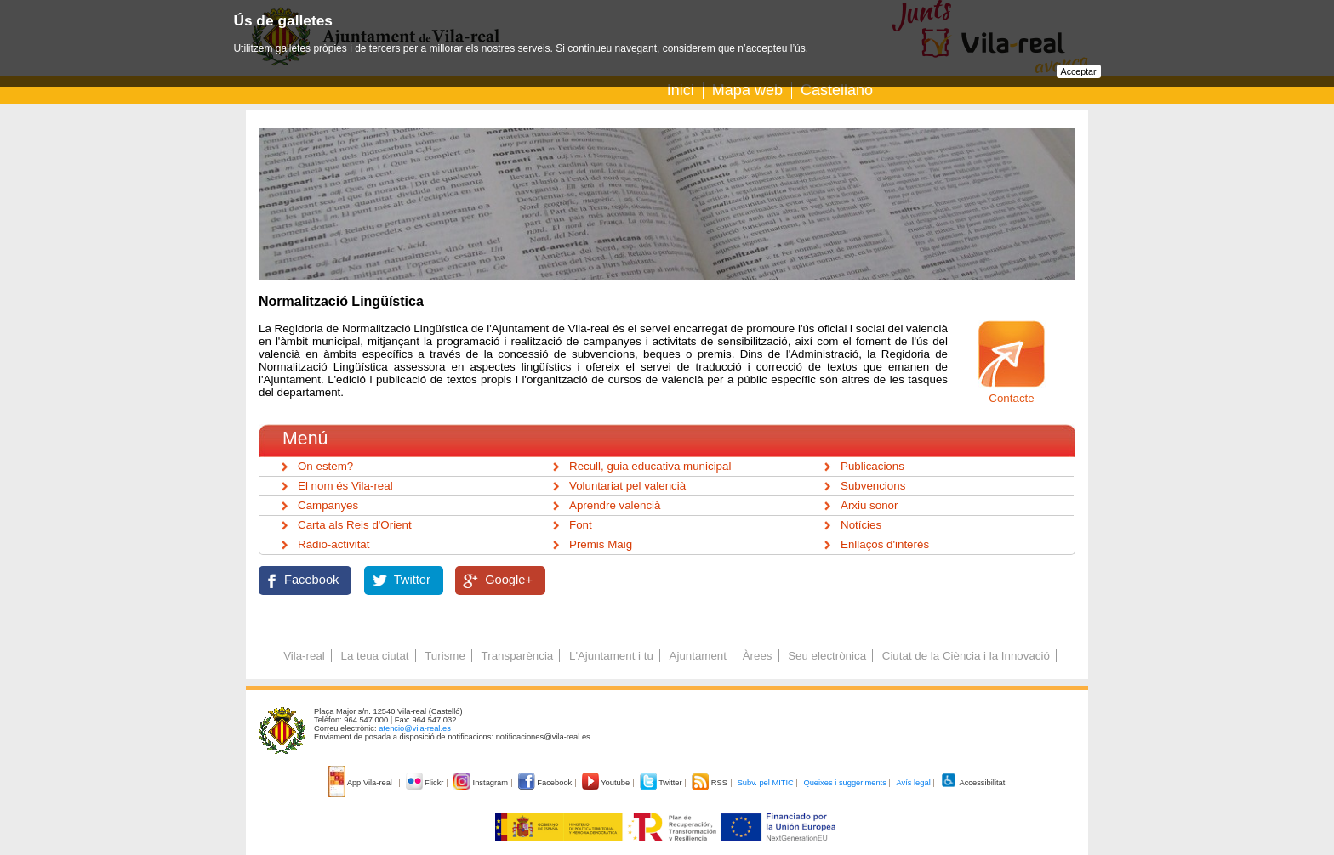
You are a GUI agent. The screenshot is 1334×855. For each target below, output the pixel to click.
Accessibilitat (972, 783)
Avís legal (913, 783)
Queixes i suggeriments (844, 783)
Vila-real (304, 655)
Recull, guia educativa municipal (650, 466)
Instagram (481, 783)
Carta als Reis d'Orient (355, 524)
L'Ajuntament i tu (611, 655)
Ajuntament (698, 655)
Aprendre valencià (614, 505)
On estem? (325, 466)
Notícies (861, 524)
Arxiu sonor (869, 505)
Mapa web (747, 90)
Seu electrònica (827, 655)
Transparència (518, 655)
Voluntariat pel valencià (627, 485)
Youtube (607, 783)
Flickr (426, 783)
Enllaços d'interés (885, 544)
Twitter (412, 579)
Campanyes (328, 505)
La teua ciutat (374, 655)
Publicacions (872, 466)
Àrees (757, 655)
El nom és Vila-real (345, 485)
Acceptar (1079, 71)
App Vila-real (361, 783)
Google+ (509, 579)
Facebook (311, 579)
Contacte (1011, 398)
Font (580, 524)
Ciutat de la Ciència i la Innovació (966, 655)
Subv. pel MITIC (766, 783)
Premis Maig (600, 544)
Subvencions (873, 485)
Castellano (837, 90)
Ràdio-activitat (333, 544)
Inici (680, 90)
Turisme (445, 655)
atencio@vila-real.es (415, 728)
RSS (710, 783)
